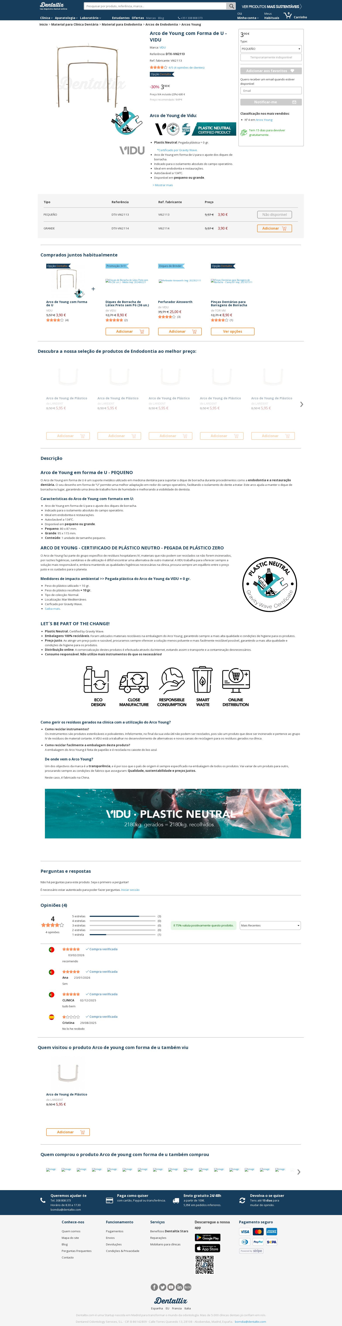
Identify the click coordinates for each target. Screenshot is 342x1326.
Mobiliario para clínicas (165, 1244)
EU (167, 1308)
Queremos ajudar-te (69, 1195)
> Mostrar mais (163, 185)
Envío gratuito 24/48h (202, 1195)
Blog (161, 18)
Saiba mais (52, 609)
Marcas (151, 18)
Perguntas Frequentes (77, 1251)
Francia (177, 1308)
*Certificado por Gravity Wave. (177, 150)
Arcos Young (191, 24)
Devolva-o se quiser (267, 1195)
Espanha (157, 1308)
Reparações (158, 1238)
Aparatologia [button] (66, 18)
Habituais (271, 18)
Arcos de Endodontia (161, 24)
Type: (244, 41)
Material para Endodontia (122, 24)
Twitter (163, 1287)
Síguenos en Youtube (171, 1287)
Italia (188, 1308)
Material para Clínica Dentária (74, 24)
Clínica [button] (46, 18)
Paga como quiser (132, 1195)
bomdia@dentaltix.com (66, 1210)
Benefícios (169, 1231)
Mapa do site (70, 1238)
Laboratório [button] (90, 18)
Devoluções (114, 1244)
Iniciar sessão (130, 890)
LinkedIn (179, 1287)
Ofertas (138, 18)
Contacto (68, 1257)
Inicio (43, 24)
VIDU (162, 47)
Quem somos (71, 1231)
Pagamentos (114, 1231)
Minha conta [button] (248, 18)
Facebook (154, 1287)
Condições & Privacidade (122, 1251)
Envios (110, 1238)
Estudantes (121, 18)
